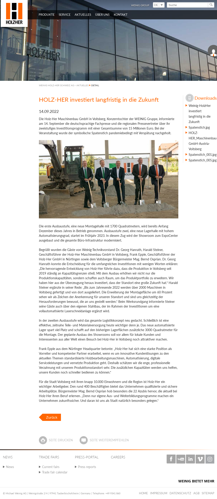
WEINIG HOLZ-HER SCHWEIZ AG (56, 85)
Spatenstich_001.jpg (203, 154)
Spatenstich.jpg (199, 127)
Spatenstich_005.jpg (203, 160)
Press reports (87, 467)
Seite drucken (61, 440)
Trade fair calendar (54, 472)
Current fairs (50, 467)
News (10, 467)
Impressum (158, 493)
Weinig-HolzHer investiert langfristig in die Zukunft (200, 114)
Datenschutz (180, 493)
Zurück (51, 417)
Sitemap (208, 493)
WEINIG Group (140, 5)
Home (143, 493)
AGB (196, 493)
